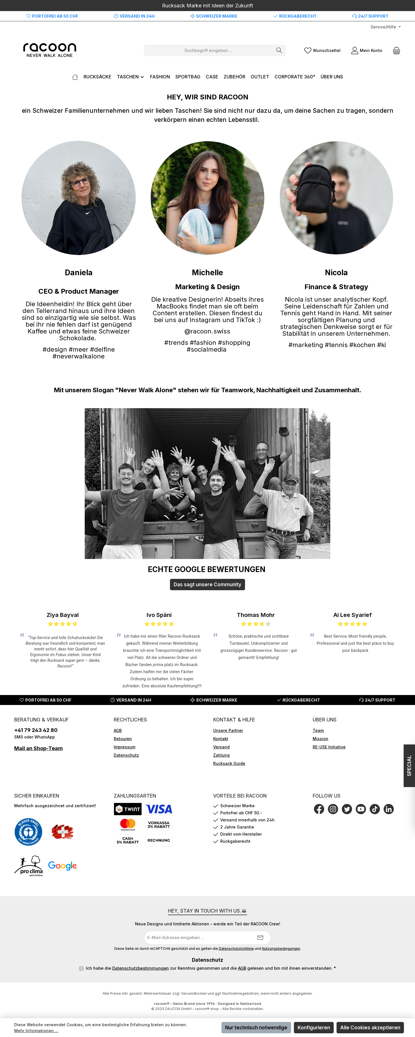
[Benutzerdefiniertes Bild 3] (28, 866)
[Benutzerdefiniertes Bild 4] (62, 866)
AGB (118, 730)
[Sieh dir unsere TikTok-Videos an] (374, 809)
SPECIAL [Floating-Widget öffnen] (408, 765)
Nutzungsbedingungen (281, 949)
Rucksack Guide (229, 763)
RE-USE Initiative (329, 746)
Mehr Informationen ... (36, 1030)
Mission (320, 738)
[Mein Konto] (366, 50)
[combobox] (208, 50)
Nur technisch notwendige (256, 1027)
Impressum (124, 746)
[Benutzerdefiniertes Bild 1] (28, 832)
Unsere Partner (228, 730)
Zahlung (221, 755)
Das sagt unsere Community (207, 584)
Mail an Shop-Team (38, 748)
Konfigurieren (314, 1027)
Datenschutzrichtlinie (236, 949)
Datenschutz (126, 755)
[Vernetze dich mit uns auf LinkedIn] (388, 809)
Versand (221, 746)
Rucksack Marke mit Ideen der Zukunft (207, 6)
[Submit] (260, 937)
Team (318, 730)
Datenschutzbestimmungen (140, 968)
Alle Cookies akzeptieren (370, 1027)
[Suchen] (279, 50)
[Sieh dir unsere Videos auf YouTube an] (360, 809)
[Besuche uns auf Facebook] (319, 809)
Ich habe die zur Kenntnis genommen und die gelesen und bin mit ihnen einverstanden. (211, 968)
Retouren (123, 738)
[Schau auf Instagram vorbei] (333, 809)
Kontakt (220, 738)
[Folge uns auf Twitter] (347, 809)
